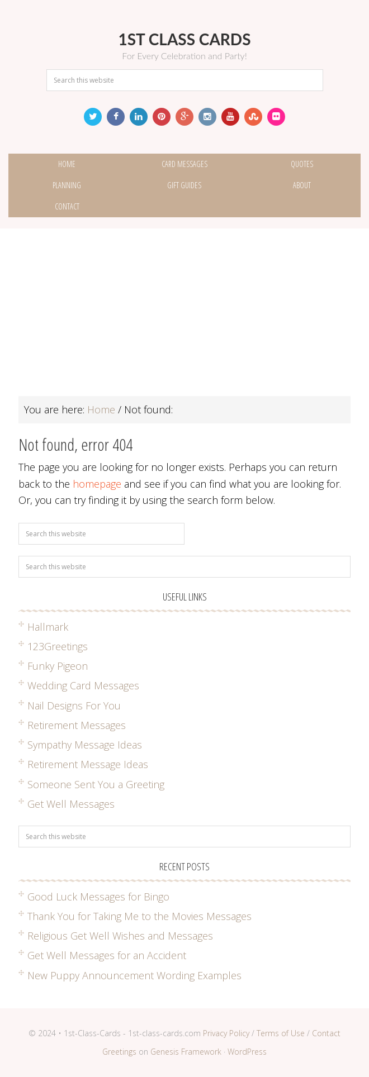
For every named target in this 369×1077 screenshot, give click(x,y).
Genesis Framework (185, 1051)
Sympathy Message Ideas (84, 744)
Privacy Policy (226, 1033)
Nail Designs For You (74, 705)
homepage (97, 483)
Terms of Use (281, 1033)
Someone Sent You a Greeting (95, 784)
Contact (326, 1033)
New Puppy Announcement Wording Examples (134, 975)
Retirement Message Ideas (87, 764)
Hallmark (47, 626)
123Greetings (57, 646)
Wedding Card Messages (83, 685)
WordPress (247, 1051)
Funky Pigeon (57, 666)
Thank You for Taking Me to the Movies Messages (139, 916)
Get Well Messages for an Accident (106, 955)
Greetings (119, 1051)
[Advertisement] (184, 318)
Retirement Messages (76, 725)
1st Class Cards (184, 39)
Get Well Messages (71, 804)
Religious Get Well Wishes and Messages (120, 935)
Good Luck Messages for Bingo (98, 896)
